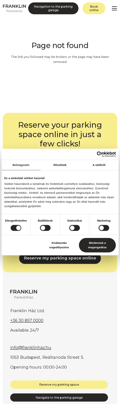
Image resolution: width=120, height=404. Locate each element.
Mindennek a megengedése (97, 245)
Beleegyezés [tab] (21, 164)
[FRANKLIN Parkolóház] (14, 8)
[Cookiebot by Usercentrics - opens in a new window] (99, 154)
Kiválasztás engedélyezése (59, 245)
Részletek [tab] (59, 164)
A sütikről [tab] (99, 164)
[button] (114, 8)
